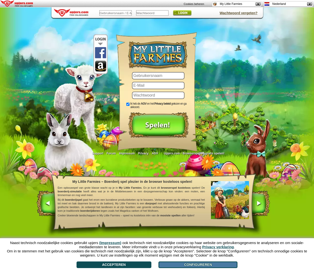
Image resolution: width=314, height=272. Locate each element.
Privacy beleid (162, 103)
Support (97, 153)
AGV (155, 153)
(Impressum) (110, 243)
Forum (111, 153)
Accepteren (114, 265)
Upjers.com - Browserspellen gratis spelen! (194, 153)
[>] (260, 203)
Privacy (143, 153)
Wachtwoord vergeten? (238, 13)
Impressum (127, 153)
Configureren (198, 265)
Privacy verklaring (218, 247)
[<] (46, 203)
